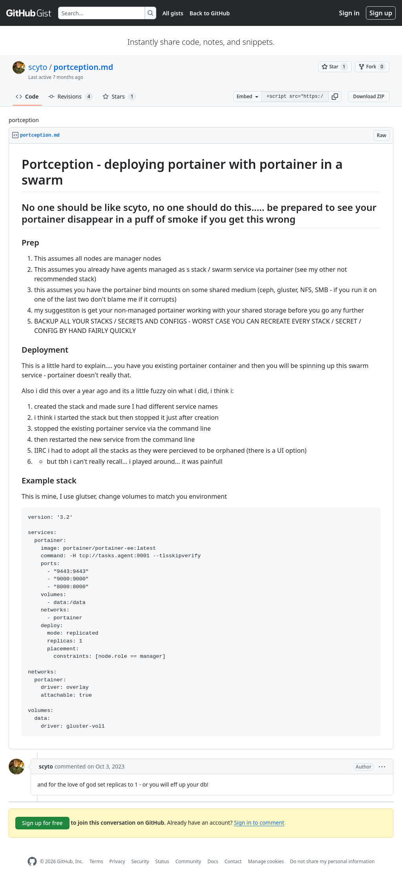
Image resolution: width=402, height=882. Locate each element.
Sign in (349, 13)
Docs (212, 861)
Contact (233, 861)
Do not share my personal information (332, 861)
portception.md (83, 67)
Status (162, 861)
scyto (38, 67)
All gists (173, 13)
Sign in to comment (259, 822)
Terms (96, 861)
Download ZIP (368, 96)
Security (140, 861)
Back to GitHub (210, 13)
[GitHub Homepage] (32, 861)
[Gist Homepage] (29, 13)
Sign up (380, 13)
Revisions (70, 97)
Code (27, 96)
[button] (335, 96)
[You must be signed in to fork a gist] (372, 66)
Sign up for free (42, 823)
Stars (119, 97)
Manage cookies (265, 861)
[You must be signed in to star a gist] (335, 66)
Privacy (117, 861)
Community (188, 861)
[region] (201, 446)
